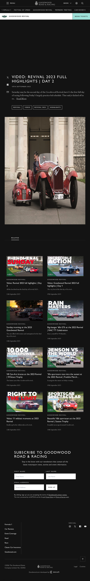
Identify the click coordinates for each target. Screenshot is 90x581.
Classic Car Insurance (13, 547)
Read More (21, 98)
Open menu (45, 16)
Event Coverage (10, 533)
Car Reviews (80, 10)
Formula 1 (6, 10)
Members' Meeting (63, 10)
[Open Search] (82, 3)
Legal (75, 566)
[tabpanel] (45, 341)
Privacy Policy (49, 497)
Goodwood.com (10, 552)
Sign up (51, 487)
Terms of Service (61, 497)
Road (6, 538)
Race (6, 542)
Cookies (82, 566)
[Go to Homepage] (45, 3)
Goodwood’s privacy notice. (57, 494)
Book (68, 3)
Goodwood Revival (42, 10)
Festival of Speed (22, 10)
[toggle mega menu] (11, 3)
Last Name (51, 471)
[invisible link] (25, 276)
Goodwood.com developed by (45, 572)
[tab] (15, 237)
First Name (19, 471)
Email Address (21, 482)
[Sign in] (76, 3)
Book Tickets (81, 16)
